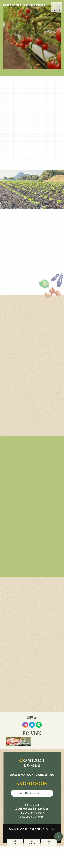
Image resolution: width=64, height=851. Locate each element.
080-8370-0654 (34, 785)
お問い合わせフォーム (34, 797)
